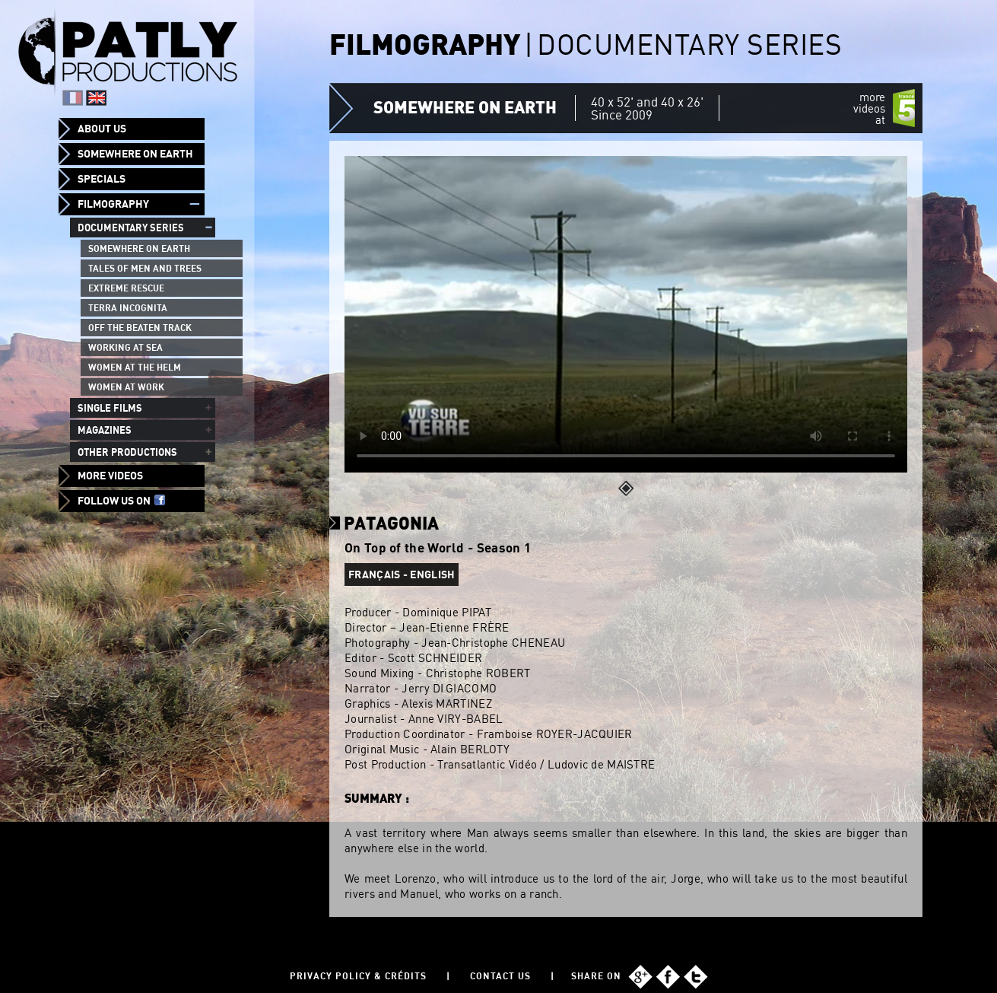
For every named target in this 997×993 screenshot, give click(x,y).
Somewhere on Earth (135, 154)
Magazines (105, 430)
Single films (110, 408)
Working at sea (125, 347)
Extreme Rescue (126, 288)
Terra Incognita (127, 307)
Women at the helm (134, 367)
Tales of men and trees (145, 268)
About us (102, 128)
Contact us (500, 976)
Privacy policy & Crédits (358, 976)
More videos (110, 475)
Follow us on (121, 501)
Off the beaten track (140, 327)
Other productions (127, 452)
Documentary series (131, 227)
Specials (101, 179)
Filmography (113, 204)
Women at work (126, 387)
